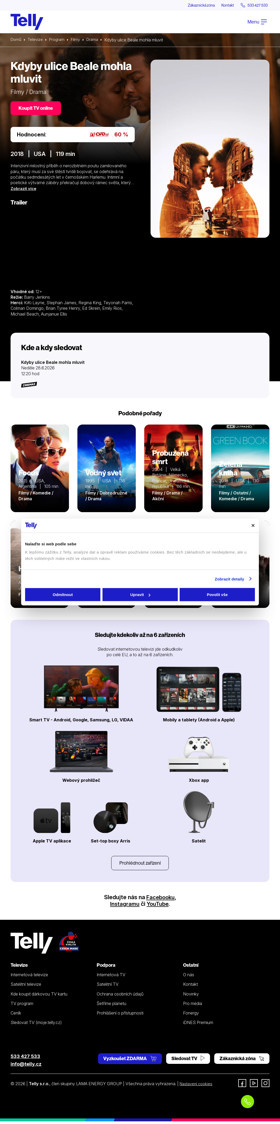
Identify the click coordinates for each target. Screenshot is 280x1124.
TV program (22, 1005)
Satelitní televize (26, 986)
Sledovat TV (188, 1061)
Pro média (192, 1005)
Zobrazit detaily (229, 579)
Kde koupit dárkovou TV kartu (39, 996)
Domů (16, 40)
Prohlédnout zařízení (140, 865)
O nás (188, 977)
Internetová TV (111, 977)
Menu (257, 22)
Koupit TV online (37, 109)
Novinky (191, 996)
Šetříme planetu (111, 1005)
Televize (36, 40)
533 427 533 (25, 1058)
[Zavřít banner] (253, 525)
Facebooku (160, 899)
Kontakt (222, 5)
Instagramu (124, 906)
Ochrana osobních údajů (120, 996)
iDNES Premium (198, 1025)
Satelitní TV (108, 986)
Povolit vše (217, 594)
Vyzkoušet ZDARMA (130, 1061)
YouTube (158, 906)
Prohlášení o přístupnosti (120, 1015)
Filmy (78, 40)
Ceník (16, 1015)
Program (59, 40)
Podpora (106, 968)
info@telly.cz (26, 1066)
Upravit (140, 594)
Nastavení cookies (197, 1086)
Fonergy (191, 1015)
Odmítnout (63, 594)
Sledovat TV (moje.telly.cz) (36, 1025)
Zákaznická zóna (193, 5)
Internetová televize (29, 977)
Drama (96, 40)
